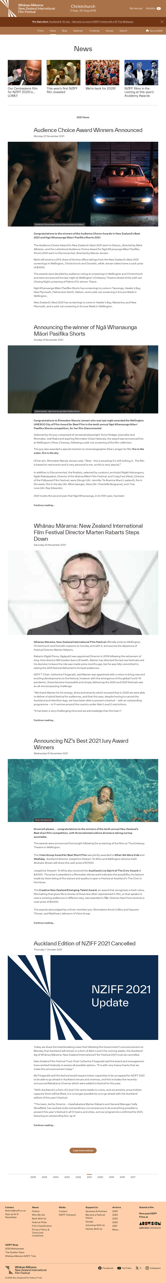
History (36, 1211)
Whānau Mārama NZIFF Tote (20, 1256)
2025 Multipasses (14, 1248)
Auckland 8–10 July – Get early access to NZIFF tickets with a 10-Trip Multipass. (83, 21)
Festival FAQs (39, 1222)
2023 (115, 1218)
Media (62, 1207)
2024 (115, 1214)
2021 (114, 1225)
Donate (89, 1221)
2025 (115, 1211)
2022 (115, 1222)
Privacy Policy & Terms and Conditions (40, 1232)
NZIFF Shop (11, 1244)
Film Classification (42, 1225)
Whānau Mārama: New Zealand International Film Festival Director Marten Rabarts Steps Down (88, 532)
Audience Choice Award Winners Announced (88, 130)
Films (41, 30)
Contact (9, 1207)
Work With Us (39, 1218)
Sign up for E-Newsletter (12, 1216)
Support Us (92, 1207)
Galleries (78, 30)
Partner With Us (94, 1228)
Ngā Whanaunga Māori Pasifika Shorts (63, 411)
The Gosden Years (14, 1252)
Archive (116, 1207)
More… (115, 1229)
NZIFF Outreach (67, 1214)
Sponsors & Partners (96, 1211)
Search (123, 30)
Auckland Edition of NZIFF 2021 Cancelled (84, 943)
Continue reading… (44, 505)
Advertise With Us (95, 1225)
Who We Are (38, 1214)
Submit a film (146, 1207)
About (35, 1207)
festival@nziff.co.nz (15, 1210)
